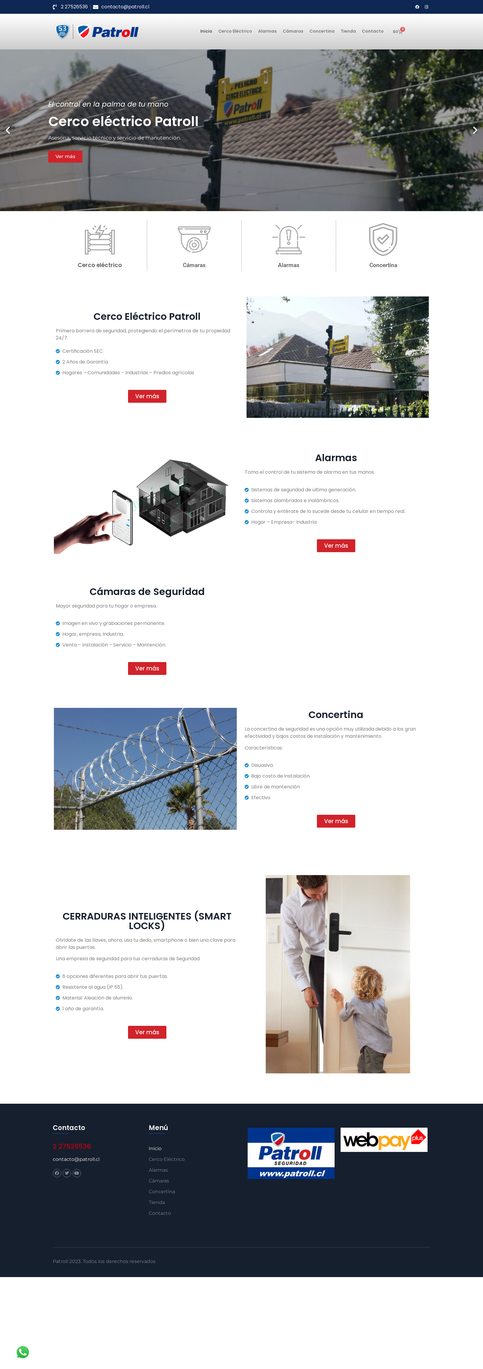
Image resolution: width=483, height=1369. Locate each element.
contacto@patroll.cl (76, 1159)
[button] (8, 130)
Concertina (322, 31)
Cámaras (293, 31)
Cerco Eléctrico (235, 31)
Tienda (348, 31)
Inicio (206, 31)
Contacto (373, 31)
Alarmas (267, 31)
